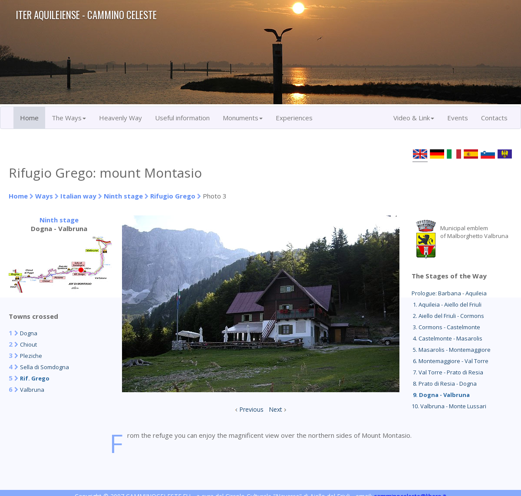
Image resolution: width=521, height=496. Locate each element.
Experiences (294, 117)
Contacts (494, 117)
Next (275, 409)
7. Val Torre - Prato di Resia (447, 372)
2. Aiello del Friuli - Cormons (448, 316)
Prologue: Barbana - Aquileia (449, 293)
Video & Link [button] (413, 117)
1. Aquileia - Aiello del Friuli (446, 304)
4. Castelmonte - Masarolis (447, 338)
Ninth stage (123, 196)
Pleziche (31, 356)
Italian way (78, 196)
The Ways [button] (69, 117)
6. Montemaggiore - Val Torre (450, 361)
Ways (44, 196)
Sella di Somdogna (44, 367)
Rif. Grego (34, 378)
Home (29, 117)
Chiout (28, 344)
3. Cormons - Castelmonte (446, 327)
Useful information (182, 117)
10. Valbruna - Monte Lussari (449, 406)
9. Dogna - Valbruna (441, 395)
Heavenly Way (120, 117)
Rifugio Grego (172, 196)
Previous (251, 409)
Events (457, 117)
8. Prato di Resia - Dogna (444, 383)
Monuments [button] (243, 117)
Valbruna (32, 389)
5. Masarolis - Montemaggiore (451, 350)
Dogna (28, 333)
